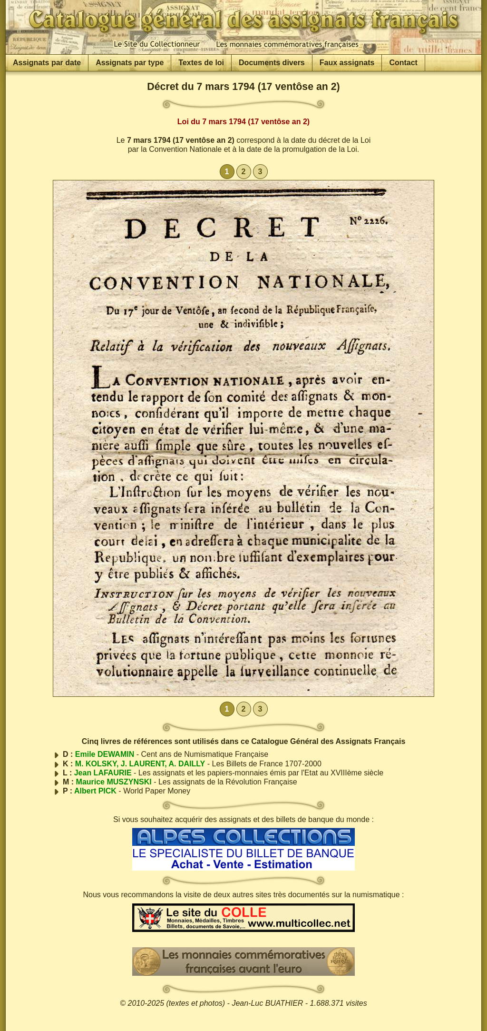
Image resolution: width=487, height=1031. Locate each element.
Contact (403, 63)
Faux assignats (347, 63)
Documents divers (272, 63)
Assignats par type (130, 63)
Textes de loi (201, 63)
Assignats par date (47, 63)
